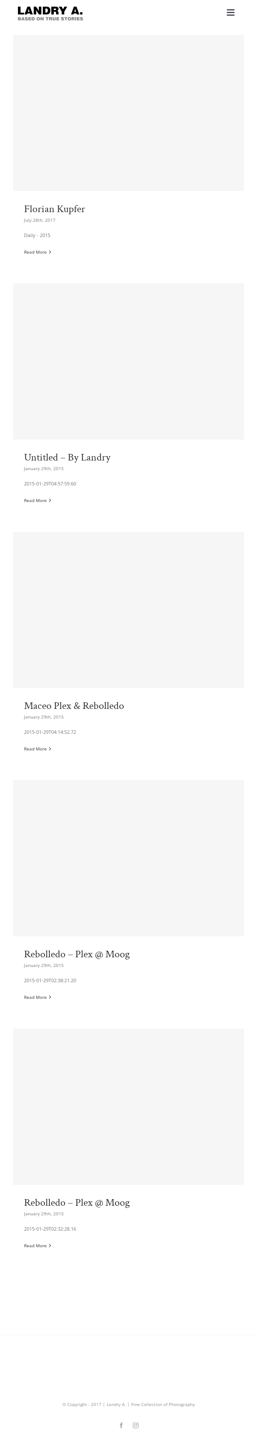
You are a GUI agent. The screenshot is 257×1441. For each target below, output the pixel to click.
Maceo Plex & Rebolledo (74, 706)
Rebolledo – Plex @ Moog (77, 954)
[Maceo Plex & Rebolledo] (128, 647)
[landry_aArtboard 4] (50, 8)
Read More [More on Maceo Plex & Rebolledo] (35, 749)
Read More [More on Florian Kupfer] (35, 252)
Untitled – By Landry (67, 457)
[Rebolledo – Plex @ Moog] (128, 895)
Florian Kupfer (54, 209)
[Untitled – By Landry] (128, 398)
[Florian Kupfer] (128, 150)
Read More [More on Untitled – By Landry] (35, 500)
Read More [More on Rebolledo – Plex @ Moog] (35, 997)
